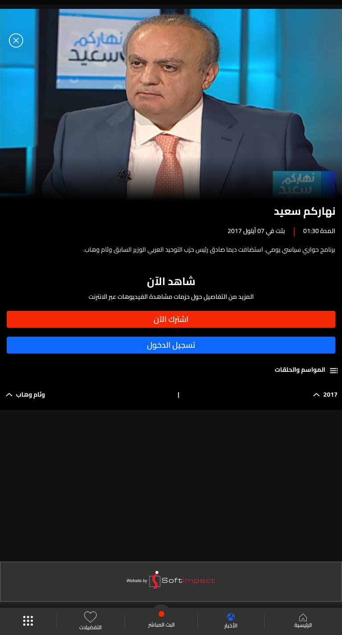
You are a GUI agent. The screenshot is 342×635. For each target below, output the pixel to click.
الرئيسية (303, 622)
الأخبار (230, 621)
